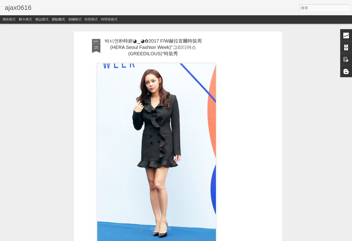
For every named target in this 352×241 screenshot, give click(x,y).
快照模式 (91, 19)
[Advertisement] (240, 110)
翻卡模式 (25, 19)
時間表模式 (109, 19)
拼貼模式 (58, 19)
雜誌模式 (42, 19)
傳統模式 (9, 19)
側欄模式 (74, 19)
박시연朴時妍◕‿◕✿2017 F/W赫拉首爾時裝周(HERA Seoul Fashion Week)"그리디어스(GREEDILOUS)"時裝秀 (153, 47)
